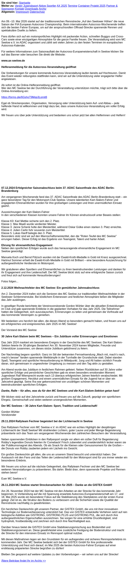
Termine (72, 5)
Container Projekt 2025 (92, 5)
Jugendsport (30, 5)
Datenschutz (37, 11)
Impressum (22, 11)
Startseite (24, 2)
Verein (19, 5)
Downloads (31, 8)
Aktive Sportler (47, 5)
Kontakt (19, 8)
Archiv (42, 8)
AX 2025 (62, 5)
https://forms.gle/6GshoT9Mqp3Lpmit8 (24, 97)
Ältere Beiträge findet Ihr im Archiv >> (23, 560)
